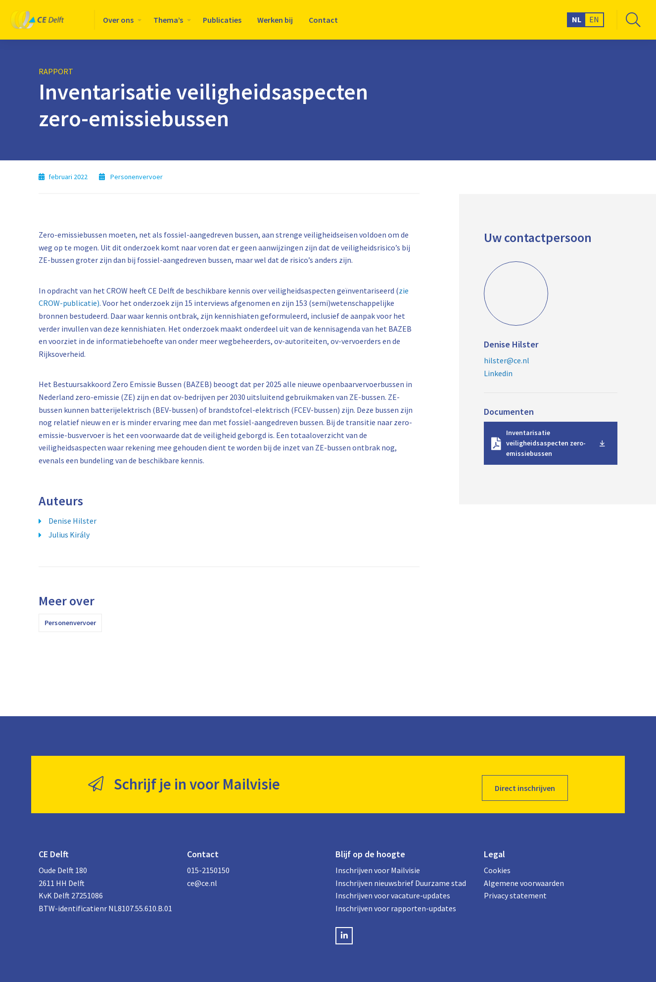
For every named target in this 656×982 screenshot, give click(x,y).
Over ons (118, 20)
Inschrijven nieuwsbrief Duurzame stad (400, 876)
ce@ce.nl (202, 876)
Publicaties (222, 20)
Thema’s (168, 20)
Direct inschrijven (525, 781)
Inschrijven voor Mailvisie (377, 863)
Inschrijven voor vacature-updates (392, 888)
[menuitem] (120, 19)
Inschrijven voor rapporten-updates (395, 901)
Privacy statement (515, 888)
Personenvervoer (70, 622)
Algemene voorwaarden (524, 876)
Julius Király (69, 535)
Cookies (497, 863)
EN (594, 19)
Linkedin (498, 373)
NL (576, 19)
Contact (323, 20)
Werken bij (275, 20)
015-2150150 (208, 863)
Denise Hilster (72, 521)
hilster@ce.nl (506, 360)
